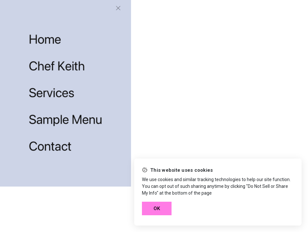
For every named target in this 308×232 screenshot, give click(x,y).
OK (157, 208)
